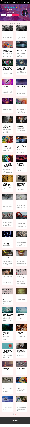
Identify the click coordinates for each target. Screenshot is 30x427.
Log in (28, 2)
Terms (13, 16)
